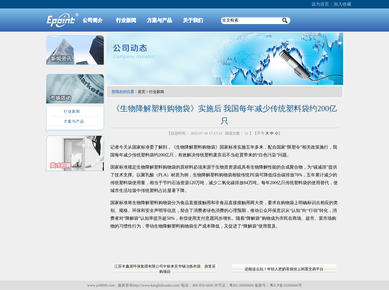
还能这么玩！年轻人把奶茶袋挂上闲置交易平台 (284, 269)
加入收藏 (342, 4)
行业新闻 (156, 92)
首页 (141, 92)
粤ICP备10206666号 (286, 285)
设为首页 (320, 4)
